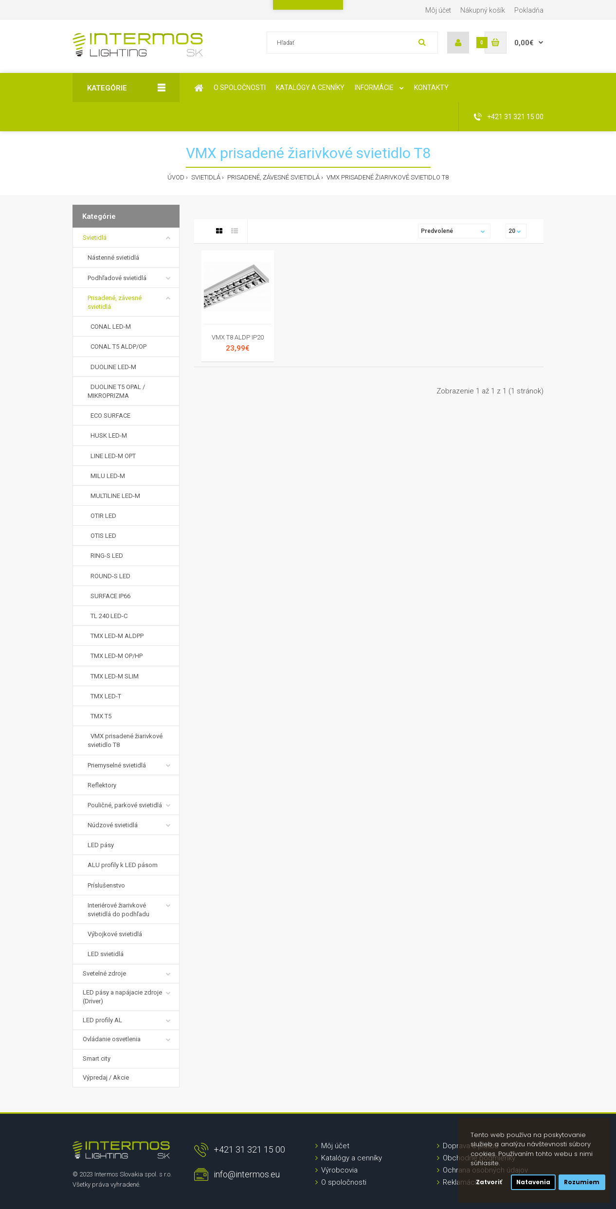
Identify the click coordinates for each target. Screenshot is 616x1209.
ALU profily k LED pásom (123, 865)
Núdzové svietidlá (113, 825)
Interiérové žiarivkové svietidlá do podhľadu (118, 910)
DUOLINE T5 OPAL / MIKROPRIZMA (116, 391)
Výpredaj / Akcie (106, 1077)
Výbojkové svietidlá (115, 934)
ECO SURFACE (109, 415)
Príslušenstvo (106, 885)
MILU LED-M (106, 476)
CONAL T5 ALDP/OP (117, 346)
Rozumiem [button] (581, 1182)
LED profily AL (102, 1020)
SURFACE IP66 (109, 596)
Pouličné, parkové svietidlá (125, 805)
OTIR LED (102, 515)
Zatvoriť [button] (489, 1182)
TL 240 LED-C (107, 616)
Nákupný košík (482, 10)
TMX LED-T (104, 696)
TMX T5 (99, 716)
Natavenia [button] (533, 1182)
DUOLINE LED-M (112, 367)
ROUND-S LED (109, 576)
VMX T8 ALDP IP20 (238, 337)
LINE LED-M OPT (112, 456)
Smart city (96, 1058)
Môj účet (438, 10)
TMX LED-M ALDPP (116, 636)
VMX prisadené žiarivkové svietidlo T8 (387, 177)
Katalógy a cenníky (351, 1158)
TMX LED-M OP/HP (115, 655)
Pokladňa (529, 10)
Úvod (175, 177)
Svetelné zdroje (104, 973)
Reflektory (102, 785)
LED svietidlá (106, 954)
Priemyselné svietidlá (117, 765)
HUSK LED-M (107, 435)
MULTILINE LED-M (114, 495)
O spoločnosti (343, 1182)
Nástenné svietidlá (113, 257)
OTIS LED (102, 535)
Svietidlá (205, 177)
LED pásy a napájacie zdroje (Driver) (122, 997)
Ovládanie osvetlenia (112, 1039)
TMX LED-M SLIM (113, 676)
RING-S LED (105, 555)
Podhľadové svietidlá (117, 278)
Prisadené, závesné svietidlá (273, 177)
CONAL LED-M (109, 326)
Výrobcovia (339, 1170)
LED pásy (101, 845)
